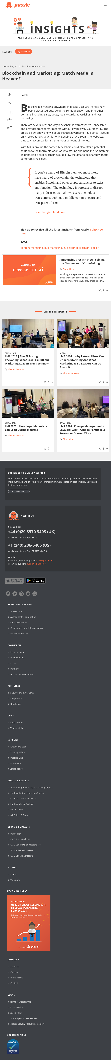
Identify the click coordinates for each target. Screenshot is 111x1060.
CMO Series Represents (20, 855)
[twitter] (9, 103)
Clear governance (17, 622)
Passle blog (14, 833)
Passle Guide (15, 809)
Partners (13, 668)
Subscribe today (19, 491)
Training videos (16, 752)
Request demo (16, 652)
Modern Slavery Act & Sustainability (26, 1023)
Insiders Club (15, 757)
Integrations (15, 698)
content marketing (32, 247)
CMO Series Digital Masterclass (24, 844)
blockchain (82, 247)
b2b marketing (53, 247)
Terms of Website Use (19, 1001)
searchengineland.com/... (52, 212)
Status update (15, 768)
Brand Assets (15, 977)
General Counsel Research (22, 798)
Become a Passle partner (21, 674)
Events (12, 874)
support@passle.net (36, 563)
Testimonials (15, 728)
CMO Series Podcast (19, 839)
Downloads (14, 763)
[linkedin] (9, 112)
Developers (14, 704)
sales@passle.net (44, 560)
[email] (9, 95)
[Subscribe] (23, 51)
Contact (13, 983)
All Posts (7, 52)
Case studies (15, 722)
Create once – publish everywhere (25, 628)
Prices (12, 663)
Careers (13, 972)
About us (13, 966)
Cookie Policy (15, 1012)
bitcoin (95, 247)
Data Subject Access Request (23, 1018)
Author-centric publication (22, 617)
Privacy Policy (15, 1007)
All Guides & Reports (19, 815)
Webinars (14, 880)
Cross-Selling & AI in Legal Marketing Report (30, 787)
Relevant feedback (18, 633)
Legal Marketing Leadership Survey (26, 793)
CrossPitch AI (15, 611)
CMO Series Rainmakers (20, 850)
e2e (65, 247)
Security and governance (21, 692)
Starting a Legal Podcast (21, 804)
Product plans (16, 657)
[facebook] (9, 120)
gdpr (72, 247)
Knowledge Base (17, 746)
